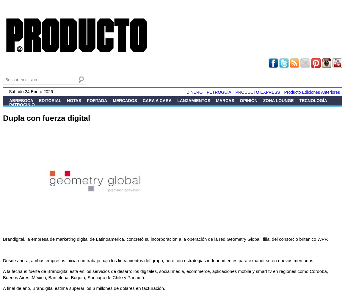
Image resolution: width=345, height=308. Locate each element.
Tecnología (313, 101)
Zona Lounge (278, 101)
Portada (97, 101)
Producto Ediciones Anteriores (312, 92)
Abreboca (21, 101)
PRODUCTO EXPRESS (258, 92)
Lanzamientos (193, 101)
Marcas (225, 101)
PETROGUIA (219, 92)
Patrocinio (22, 105)
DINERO (194, 92)
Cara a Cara (157, 101)
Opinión (249, 101)
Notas (74, 101)
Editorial (50, 101)
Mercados (125, 101)
